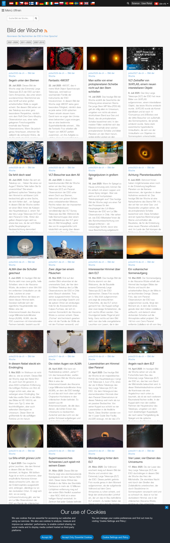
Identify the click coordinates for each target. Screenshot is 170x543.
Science (135, 3)
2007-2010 (39, 42)
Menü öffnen (11, 10)
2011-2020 (26, 42)
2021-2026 (13, 42)
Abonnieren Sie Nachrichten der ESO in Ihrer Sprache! (32, 36)
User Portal (146, 3)
